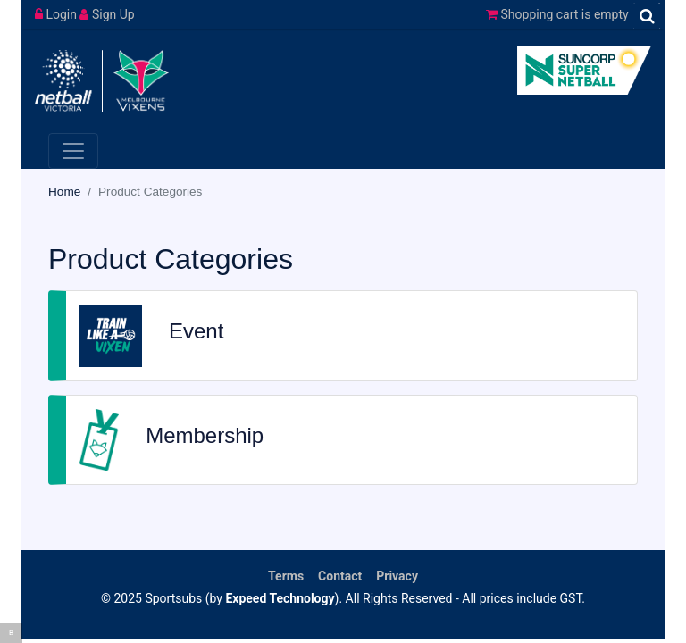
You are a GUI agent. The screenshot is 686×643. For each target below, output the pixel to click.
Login (57, 14)
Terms (286, 576)
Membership (205, 435)
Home (64, 191)
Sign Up (106, 14)
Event (196, 331)
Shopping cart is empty (557, 14)
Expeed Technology (279, 598)
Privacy (397, 576)
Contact (340, 576)
